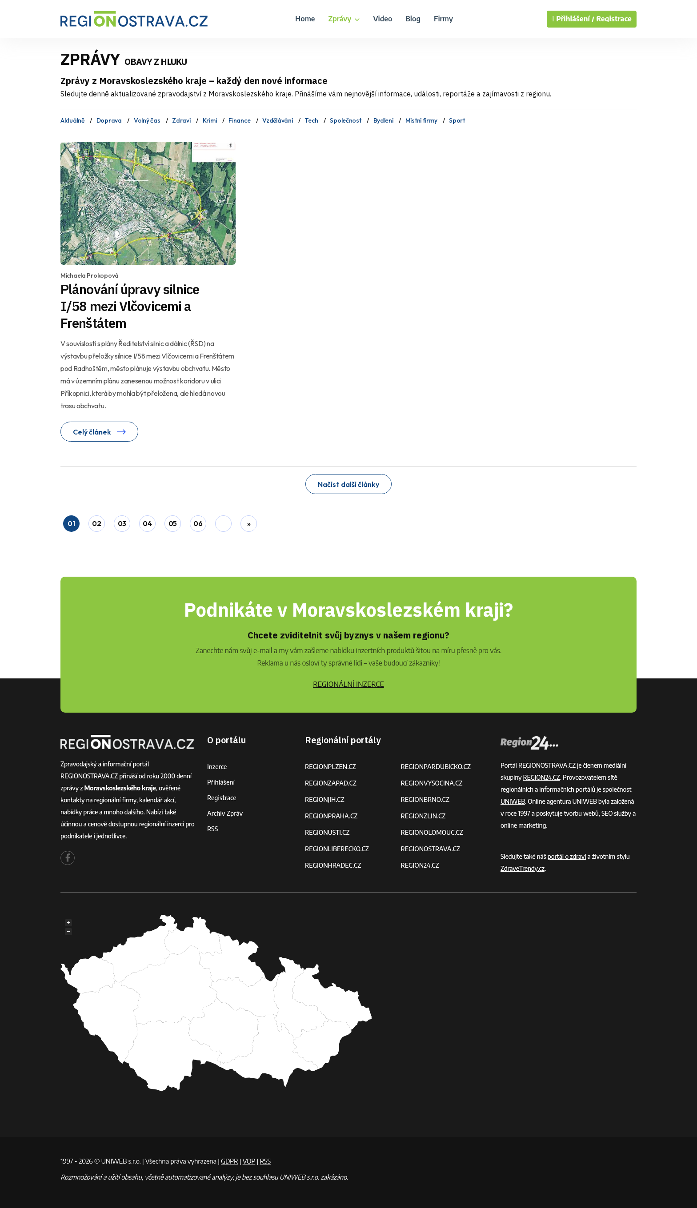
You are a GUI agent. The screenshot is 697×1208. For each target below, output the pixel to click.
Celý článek (99, 431)
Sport (457, 120)
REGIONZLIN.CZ (423, 816)
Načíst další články (348, 484)
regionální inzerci (161, 824)
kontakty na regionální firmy (98, 800)
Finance (239, 120)
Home (305, 18)
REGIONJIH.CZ (324, 799)
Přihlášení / (573, 19)
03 (122, 523)
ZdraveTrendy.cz (523, 868)
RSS (212, 829)
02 (96, 523)
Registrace (614, 19)
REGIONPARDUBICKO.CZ (436, 766)
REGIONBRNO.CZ (425, 799)
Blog (413, 18)
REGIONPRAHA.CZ (331, 816)
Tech (311, 120)
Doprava (109, 120)
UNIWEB (513, 801)
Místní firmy (421, 120)
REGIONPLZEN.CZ (330, 766)
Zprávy (344, 18)
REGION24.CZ (420, 865)
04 (147, 523)
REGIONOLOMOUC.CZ (432, 832)
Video (382, 18)
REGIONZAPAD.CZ (331, 783)
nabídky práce (79, 812)
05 (172, 523)
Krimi (210, 120)
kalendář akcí (156, 800)
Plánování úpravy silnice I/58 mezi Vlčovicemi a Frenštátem (129, 305)
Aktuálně (72, 120)
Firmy (443, 18)
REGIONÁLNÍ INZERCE (348, 684)
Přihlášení (221, 782)
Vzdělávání (277, 120)
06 (197, 523)
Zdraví (181, 120)
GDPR (229, 1161)
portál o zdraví (567, 856)
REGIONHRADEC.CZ (333, 865)
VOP (249, 1161)
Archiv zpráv (225, 813)
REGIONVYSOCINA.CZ (432, 783)
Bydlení (383, 120)
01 (71, 523)
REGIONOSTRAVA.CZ (430, 849)
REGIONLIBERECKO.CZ (337, 849)
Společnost (345, 120)
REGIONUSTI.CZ (327, 832)
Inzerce (217, 766)
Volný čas (147, 120)
